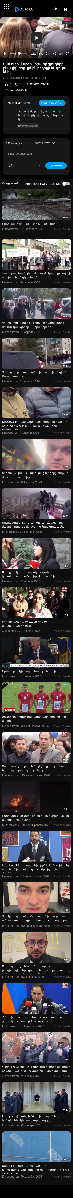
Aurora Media (18, 103)
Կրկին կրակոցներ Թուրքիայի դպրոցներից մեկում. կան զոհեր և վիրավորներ (33, 325)
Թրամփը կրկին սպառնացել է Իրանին (30, 671)
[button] (65, 9)
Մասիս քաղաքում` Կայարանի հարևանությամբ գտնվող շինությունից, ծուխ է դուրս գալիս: (35, 1170)
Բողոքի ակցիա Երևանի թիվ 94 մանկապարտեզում (25, 624)
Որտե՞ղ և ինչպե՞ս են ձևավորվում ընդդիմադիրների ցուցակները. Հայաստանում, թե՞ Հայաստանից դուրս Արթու (36, 970)
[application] (36, 37)
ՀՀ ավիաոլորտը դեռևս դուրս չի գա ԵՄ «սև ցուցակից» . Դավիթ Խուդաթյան (33, 1019)
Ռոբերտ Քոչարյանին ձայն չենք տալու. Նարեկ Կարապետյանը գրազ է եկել (35, 768)
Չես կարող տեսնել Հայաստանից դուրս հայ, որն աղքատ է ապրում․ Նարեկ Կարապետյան (35, 918)
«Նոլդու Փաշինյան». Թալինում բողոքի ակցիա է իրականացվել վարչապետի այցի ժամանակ (36, 1069)
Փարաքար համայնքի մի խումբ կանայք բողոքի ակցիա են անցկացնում (36, 275)
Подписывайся (52, 103)
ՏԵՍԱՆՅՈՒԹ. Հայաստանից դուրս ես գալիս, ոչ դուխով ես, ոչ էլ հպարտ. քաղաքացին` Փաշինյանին (35, 426)
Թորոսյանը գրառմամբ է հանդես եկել (29, 224)
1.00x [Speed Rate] (41, 54)
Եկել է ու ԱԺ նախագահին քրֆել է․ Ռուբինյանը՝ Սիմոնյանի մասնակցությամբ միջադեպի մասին (36, 869)
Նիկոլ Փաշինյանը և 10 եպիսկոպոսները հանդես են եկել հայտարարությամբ (30, 1118)
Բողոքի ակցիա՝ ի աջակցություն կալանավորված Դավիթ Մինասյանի (28, 574)
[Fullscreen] (67, 53)
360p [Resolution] (61, 54)
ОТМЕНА (35, 165)
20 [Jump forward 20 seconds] (48, 53)
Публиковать (56, 165)
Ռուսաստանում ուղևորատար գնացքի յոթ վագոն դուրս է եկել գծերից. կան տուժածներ (34, 525)
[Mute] (54, 53)
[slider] (23, 53)
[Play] (5, 53)
